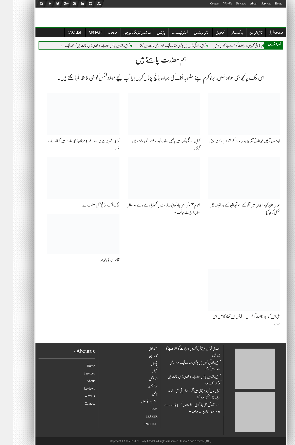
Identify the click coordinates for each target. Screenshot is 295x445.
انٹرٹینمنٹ (166, 33)
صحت (99, 33)
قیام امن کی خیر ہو (96, 260)
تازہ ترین (242, 33)
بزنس (148, 33)
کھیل (207, 33)
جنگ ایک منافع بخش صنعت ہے (87, 205)
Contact (201, 3)
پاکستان (224, 33)
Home (265, 3)
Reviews (228, 3)
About (240, 3)
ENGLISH (61, 33)
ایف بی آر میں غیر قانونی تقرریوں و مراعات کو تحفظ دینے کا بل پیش (234, 45)
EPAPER (82, 33)
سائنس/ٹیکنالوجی (123, 33)
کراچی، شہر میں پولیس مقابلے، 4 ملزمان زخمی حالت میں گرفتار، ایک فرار (83, 45)
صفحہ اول (263, 33)
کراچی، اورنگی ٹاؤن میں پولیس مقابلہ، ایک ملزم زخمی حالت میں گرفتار (160, 45)
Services (253, 3)
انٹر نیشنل (188, 33)
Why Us (214, 3)
